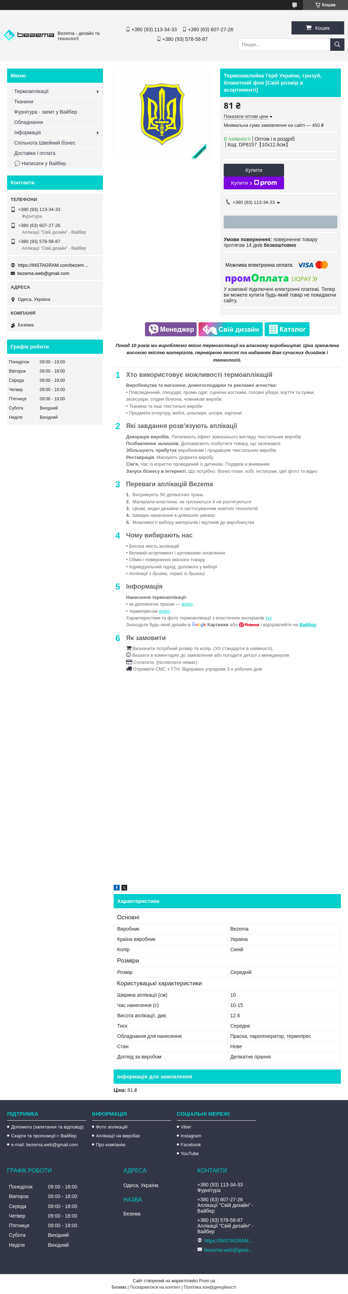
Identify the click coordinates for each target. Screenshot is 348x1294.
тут (268, 618)
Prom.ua (207, 1280)
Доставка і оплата (34, 153)
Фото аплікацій (111, 1127)
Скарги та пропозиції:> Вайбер (44, 1135)
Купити (253, 170)
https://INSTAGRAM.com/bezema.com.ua (53, 265)
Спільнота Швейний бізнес (44, 143)
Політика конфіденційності (210, 1287)
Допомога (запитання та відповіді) (47, 1127)
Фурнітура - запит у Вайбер (45, 112)
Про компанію (111, 1144)
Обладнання (28, 122)
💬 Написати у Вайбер (40, 163)
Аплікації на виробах (118, 1135)
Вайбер (307, 624)
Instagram (191, 1135)
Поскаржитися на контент (155, 1287)
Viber (186, 1127)
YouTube (190, 1153)
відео (187, 604)
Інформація (27, 132)
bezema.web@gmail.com (43, 273)
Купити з (254, 183)
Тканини (23, 101)
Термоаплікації (31, 91)
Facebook (191, 1144)
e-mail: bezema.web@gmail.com (44, 1144)
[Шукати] (337, 44)
